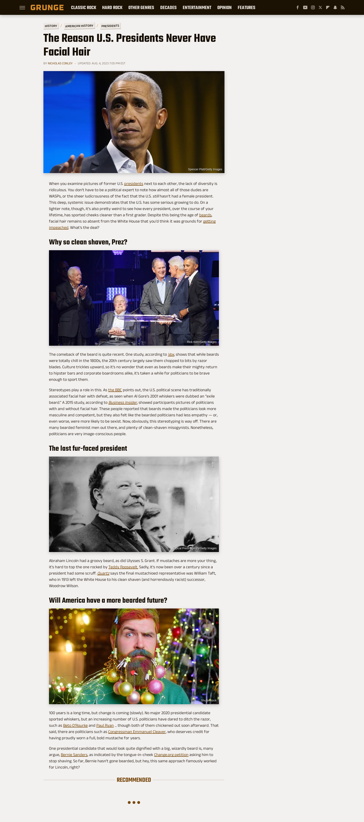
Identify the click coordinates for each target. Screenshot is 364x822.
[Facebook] (297, 7)
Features (246, 7)
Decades (168, 7)
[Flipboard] (328, 7)
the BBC (115, 390)
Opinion (224, 7)
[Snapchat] (335, 7)
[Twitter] (320, 7)
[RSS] (342, 7)
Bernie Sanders (74, 754)
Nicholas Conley (60, 63)
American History (79, 25)
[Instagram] (313, 7)
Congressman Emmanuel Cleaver (137, 731)
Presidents (110, 26)
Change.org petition (171, 754)
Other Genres (141, 7)
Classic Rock (83, 7)
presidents (133, 183)
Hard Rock (112, 7)
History (51, 26)
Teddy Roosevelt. (123, 567)
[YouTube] (305, 7)
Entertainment (197, 7)
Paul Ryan (105, 725)
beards (205, 215)
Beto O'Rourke (75, 725)
